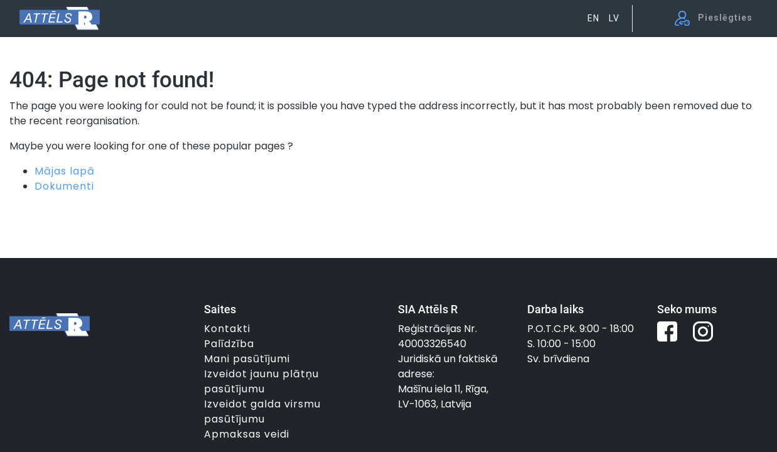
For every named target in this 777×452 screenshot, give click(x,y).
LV (614, 18)
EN (593, 18)
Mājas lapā (65, 171)
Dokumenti (64, 186)
